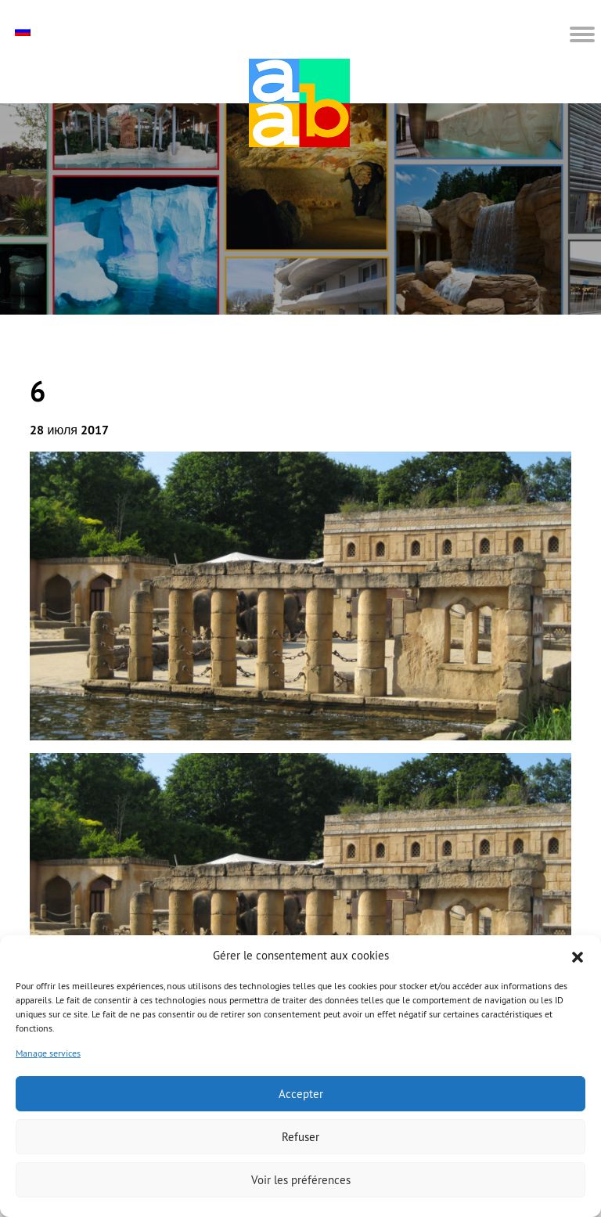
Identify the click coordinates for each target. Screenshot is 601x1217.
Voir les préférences (301, 1179)
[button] (577, 955)
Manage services (48, 1053)
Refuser (300, 1136)
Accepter (301, 1093)
